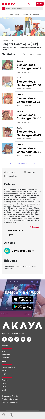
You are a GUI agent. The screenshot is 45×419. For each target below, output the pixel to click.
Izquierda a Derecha (15, 230)
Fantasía (5, 40)
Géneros (9, 15)
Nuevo (39, 54)
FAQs (4, 370)
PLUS (39, 4)
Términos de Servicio (10, 396)
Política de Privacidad (10, 399)
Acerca (4, 351)
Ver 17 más (23, 163)
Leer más (34, 227)
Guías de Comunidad (10, 402)
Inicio (32, 54)
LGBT (12, 40)
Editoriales (6, 355)
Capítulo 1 (20, 61)
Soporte (25, 15)
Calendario (34, 15)
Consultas (6, 358)
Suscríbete (6, 380)
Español (10, 235)
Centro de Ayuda (8, 367)
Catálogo (5, 383)
